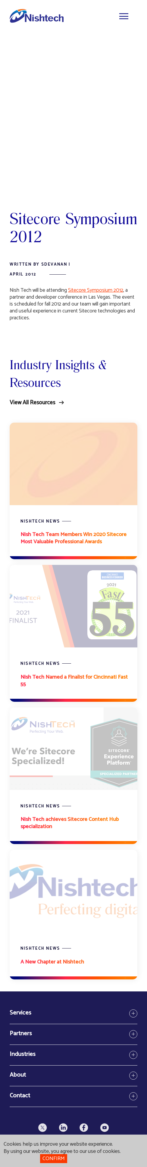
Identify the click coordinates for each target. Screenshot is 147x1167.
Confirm (53, 1158)
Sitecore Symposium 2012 (95, 290)
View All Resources (32, 402)
